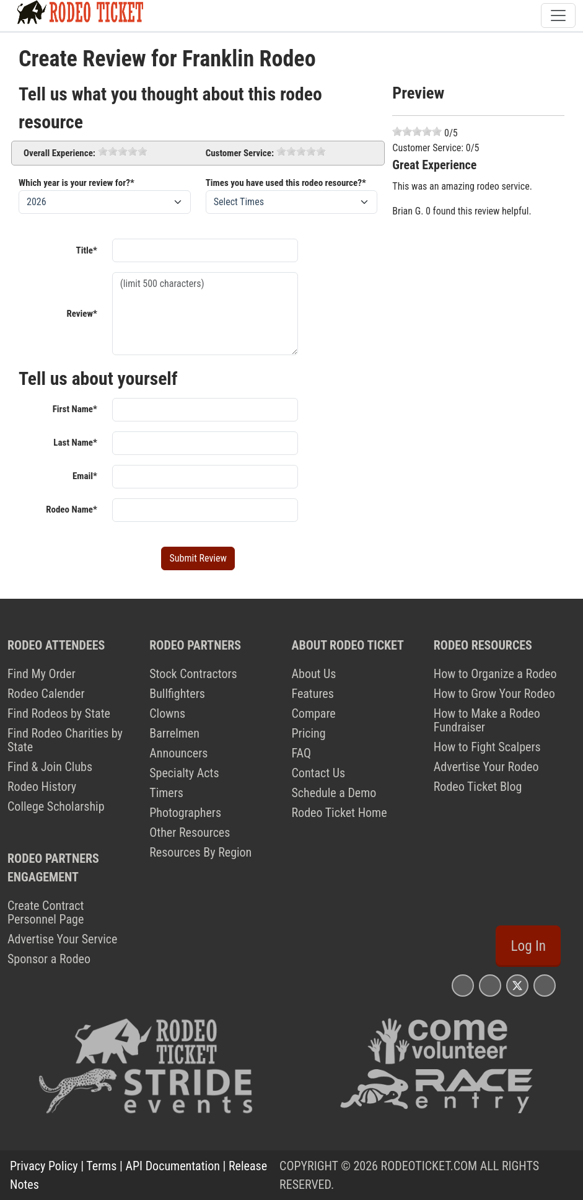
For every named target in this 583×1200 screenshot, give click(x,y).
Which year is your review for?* (76, 182)
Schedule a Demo (334, 792)
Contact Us (319, 772)
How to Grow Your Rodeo (494, 693)
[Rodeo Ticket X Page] (517, 985)
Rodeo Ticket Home (339, 812)
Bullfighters (177, 693)
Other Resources (189, 832)
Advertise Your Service (62, 939)
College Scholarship (56, 806)
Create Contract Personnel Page (45, 912)
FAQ (301, 753)
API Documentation (173, 1165)
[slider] (122, 151)
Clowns (167, 713)
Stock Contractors (193, 673)
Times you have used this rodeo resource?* (286, 182)
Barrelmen (174, 733)
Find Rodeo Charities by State (65, 740)
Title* (86, 250)
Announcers (178, 753)
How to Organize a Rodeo (495, 673)
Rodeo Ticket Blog (478, 786)
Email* (84, 476)
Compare (314, 713)
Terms (101, 1165)
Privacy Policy (44, 1165)
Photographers (185, 812)
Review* (81, 313)
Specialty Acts (184, 772)
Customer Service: (240, 153)
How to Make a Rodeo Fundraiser (487, 720)
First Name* (75, 409)
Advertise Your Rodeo (486, 766)
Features (313, 693)
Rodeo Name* (71, 509)
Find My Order (41, 673)
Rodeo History (41, 786)
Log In (528, 946)
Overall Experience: (59, 153)
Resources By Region (200, 852)
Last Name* (75, 442)
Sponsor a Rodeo (48, 958)
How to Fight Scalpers (487, 746)
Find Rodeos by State (58, 713)
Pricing (309, 733)
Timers (166, 792)
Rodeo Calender (46, 693)
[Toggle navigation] (558, 15)
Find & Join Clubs (49, 766)
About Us (314, 673)
